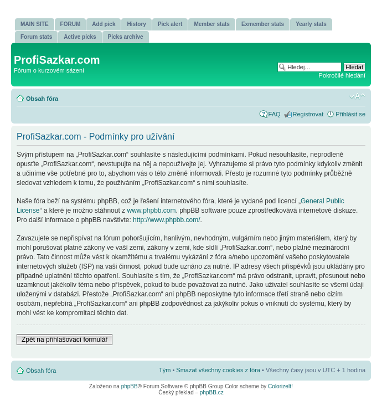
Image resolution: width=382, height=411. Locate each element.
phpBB (129, 386)
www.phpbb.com (151, 210)
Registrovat (308, 114)
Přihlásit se (350, 114)
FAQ (275, 114)
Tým (165, 370)
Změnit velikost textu (357, 96)
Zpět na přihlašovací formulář (64, 339)
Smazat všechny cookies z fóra (218, 370)
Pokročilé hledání (342, 75)
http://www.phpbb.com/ (166, 220)
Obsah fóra (42, 98)
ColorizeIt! (280, 386)
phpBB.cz (212, 392)
